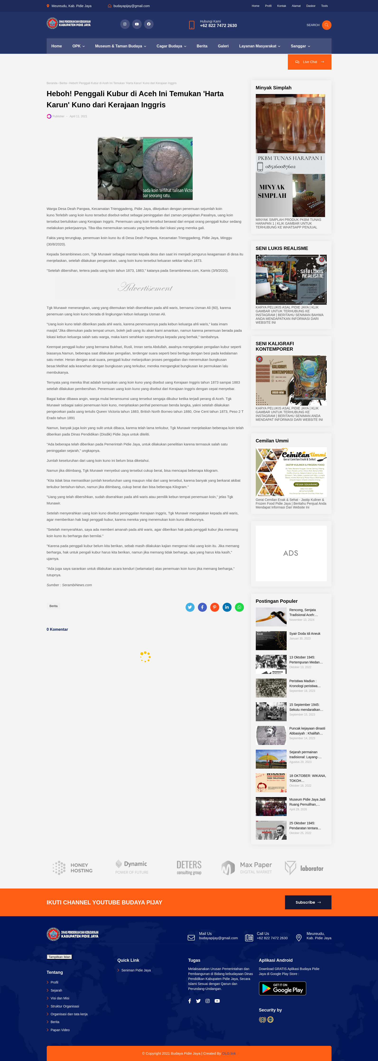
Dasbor (311, 6)
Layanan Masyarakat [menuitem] (257, 46)
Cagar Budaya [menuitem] (169, 46)
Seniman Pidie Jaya (136, 970)
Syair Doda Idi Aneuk (305, 633)
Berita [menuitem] (202, 46)
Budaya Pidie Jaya (185, 1053)
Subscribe (308, 902)
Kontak (281, 6)
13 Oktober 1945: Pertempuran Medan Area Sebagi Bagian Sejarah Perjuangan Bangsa (304, 660)
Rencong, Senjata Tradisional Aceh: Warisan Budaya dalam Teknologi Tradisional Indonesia (306, 612)
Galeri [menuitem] (223, 46)
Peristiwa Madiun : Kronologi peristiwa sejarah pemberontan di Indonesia (306, 684)
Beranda (52, 83)
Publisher (59, 116)
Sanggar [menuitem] (298, 46)
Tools (324, 6)
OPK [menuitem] (76, 46)
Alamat (296, 6)
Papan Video (60, 1030)
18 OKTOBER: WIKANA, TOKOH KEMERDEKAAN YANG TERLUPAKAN (307, 778)
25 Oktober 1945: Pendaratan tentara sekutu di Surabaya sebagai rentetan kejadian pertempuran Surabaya (305, 826)
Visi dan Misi (60, 998)
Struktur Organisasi (65, 1006)
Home (255, 6)
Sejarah (56, 990)
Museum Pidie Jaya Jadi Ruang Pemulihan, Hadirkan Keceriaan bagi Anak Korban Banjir (307, 802)
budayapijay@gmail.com (132, 6)
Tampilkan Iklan (59, 957)
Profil (268, 6)
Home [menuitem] (56, 46)
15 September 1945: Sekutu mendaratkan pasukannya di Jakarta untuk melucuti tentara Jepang (306, 707)
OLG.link (229, 1053)
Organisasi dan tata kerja (69, 1014)
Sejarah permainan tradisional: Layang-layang (303, 755)
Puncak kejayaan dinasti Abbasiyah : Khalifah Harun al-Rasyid (307, 731)
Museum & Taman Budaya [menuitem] (118, 46)
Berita (63, 83)
